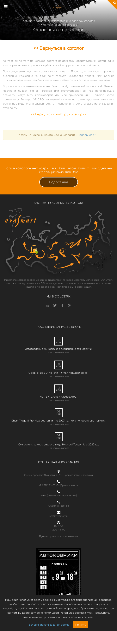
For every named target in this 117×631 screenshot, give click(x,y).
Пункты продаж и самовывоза (58, 536)
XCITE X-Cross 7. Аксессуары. (58, 396)
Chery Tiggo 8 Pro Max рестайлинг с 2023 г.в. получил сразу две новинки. (58, 420)
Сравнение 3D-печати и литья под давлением (58, 372)
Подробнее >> (87, 134)
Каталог (41, 20)
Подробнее (58, 182)
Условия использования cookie (49, 624)
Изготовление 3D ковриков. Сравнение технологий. (58, 348)
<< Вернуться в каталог (58, 48)
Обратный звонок (58, 505)
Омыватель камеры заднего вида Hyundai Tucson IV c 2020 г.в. (58, 444)
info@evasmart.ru (58, 515)
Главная (27, 20)
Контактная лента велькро (60, 24)
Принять (80, 624)
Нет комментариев (58, 352)
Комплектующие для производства (72, 20)
